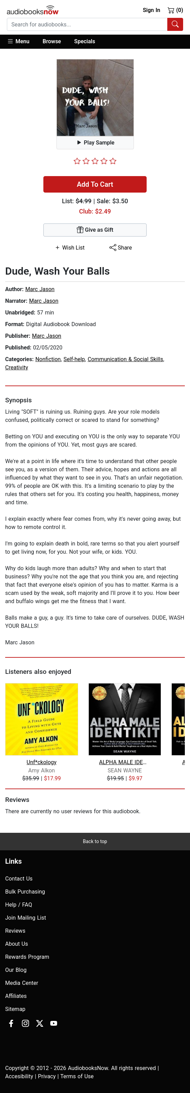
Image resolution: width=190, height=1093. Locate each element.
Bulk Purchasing (25, 891)
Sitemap (15, 1009)
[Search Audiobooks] (175, 24)
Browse (52, 41)
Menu (18, 41)
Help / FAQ (18, 904)
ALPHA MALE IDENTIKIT (124, 762)
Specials (84, 41)
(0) (175, 10)
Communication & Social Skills (125, 359)
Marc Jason (39, 289)
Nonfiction (48, 359)
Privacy (47, 1076)
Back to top (95, 841)
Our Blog (16, 970)
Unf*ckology (41, 762)
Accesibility (19, 1076)
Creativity (16, 367)
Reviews (15, 931)
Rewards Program (27, 957)
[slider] (95, 161)
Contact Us (19, 878)
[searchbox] (87, 24)
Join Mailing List (25, 917)
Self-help (74, 359)
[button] (21, 42)
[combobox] (95, 24)
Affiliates (16, 996)
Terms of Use (77, 1076)
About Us (16, 944)
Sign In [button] (151, 10)
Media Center (21, 983)
